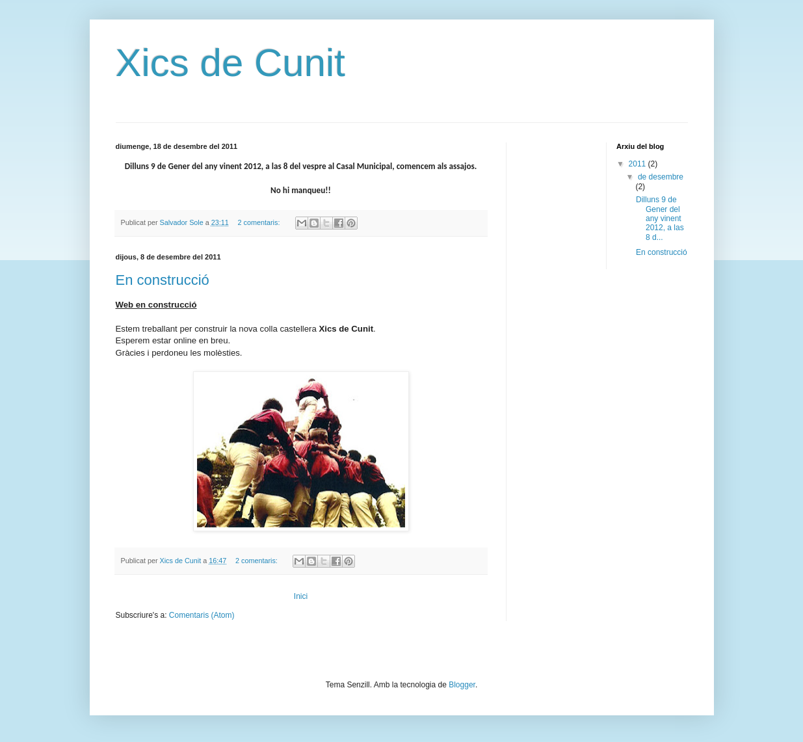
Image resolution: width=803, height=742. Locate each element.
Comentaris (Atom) (202, 615)
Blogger (462, 684)
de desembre (660, 176)
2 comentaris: (260, 222)
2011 (638, 163)
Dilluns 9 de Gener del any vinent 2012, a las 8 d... (660, 218)
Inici (301, 596)
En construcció (162, 280)
